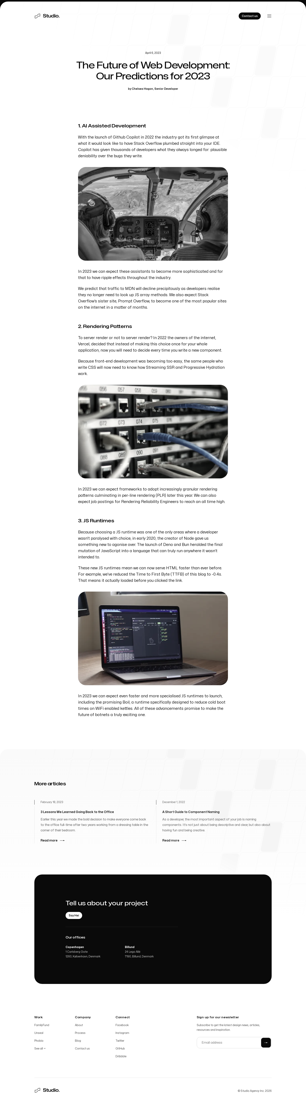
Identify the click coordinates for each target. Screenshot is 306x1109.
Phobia (38, 1041)
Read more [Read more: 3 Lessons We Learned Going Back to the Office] (53, 841)
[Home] (47, 16)
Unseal (38, 1033)
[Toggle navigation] (269, 16)
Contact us (82, 1049)
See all (39, 1049)
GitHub (120, 1049)
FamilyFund (41, 1025)
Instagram (122, 1033)
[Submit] (266, 1043)
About (79, 1025)
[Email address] (234, 1043)
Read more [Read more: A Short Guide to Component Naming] (174, 842)
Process (80, 1033)
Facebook (122, 1025)
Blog (78, 1041)
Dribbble (121, 1057)
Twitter (120, 1041)
